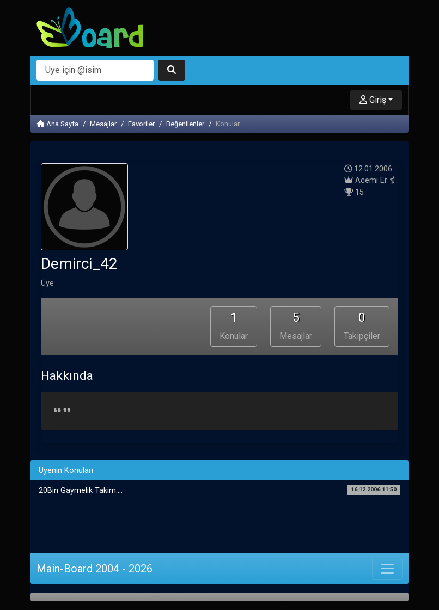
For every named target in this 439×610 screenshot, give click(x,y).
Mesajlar (103, 124)
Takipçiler (362, 325)
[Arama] (95, 70)
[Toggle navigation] (387, 569)
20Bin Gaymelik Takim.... (219, 490)
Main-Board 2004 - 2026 (94, 568)
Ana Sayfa (57, 124)
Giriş (372, 100)
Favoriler (141, 124)
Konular (234, 325)
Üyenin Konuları (66, 470)
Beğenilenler (185, 124)
